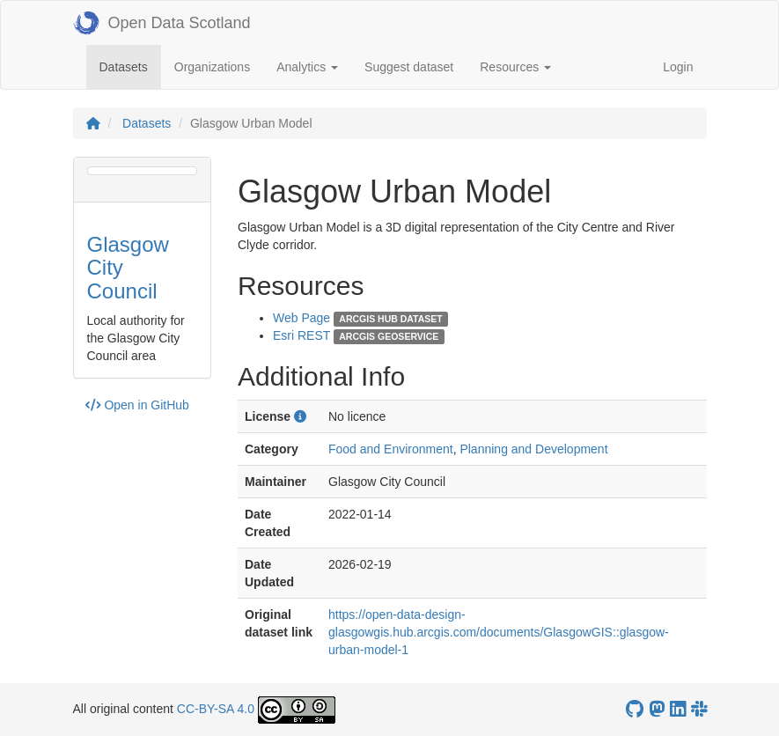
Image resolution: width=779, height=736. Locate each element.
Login (678, 67)
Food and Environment (390, 449)
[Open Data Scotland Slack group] (699, 709)
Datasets (130, 65)
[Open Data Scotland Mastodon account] (657, 709)
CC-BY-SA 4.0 (215, 709)
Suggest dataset (408, 67)
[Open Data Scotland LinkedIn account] (678, 709)
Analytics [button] (307, 67)
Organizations (212, 67)
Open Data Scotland (162, 23)
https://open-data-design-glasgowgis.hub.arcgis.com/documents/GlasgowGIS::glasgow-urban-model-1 (498, 632)
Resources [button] (515, 67)
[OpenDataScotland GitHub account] (634, 709)
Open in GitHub (137, 405)
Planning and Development (533, 449)
